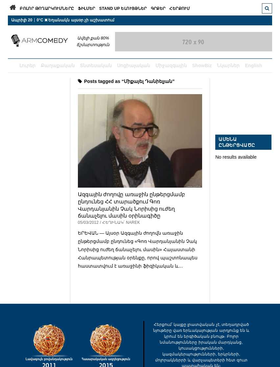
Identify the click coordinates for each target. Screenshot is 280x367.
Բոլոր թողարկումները (47, 8)
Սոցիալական (133, 65)
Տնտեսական (96, 65)
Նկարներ (228, 65)
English (253, 65)
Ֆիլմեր (86, 8)
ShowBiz (202, 65)
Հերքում (179, 8)
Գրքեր (158, 8)
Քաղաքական (58, 65)
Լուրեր (27, 65)
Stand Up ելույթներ (123, 8)
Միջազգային (171, 65)
